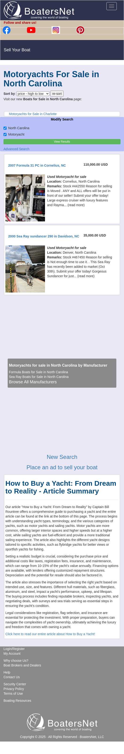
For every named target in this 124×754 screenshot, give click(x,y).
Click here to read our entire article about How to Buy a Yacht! (50, 634)
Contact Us (12, 677)
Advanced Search (17, 149)
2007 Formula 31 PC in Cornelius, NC (37, 165)
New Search (62, 457)
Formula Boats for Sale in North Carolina (38, 372)
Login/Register (14, 649)
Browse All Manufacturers (33, 382)
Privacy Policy (14, 689)
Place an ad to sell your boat (62, 467)
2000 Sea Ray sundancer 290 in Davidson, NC (43, 236)
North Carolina (16, 128)
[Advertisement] (62, 325)
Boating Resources (17, 700)
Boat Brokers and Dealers (22, 665)
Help (7, 672)
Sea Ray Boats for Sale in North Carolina (38, 377)
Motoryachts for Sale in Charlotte (33, 114)
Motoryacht (14, 134)
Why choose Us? (16, 660)
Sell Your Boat (17, 50)
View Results (62, 141)
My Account (12, 653)
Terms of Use (13, 693)
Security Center (15, 684)
